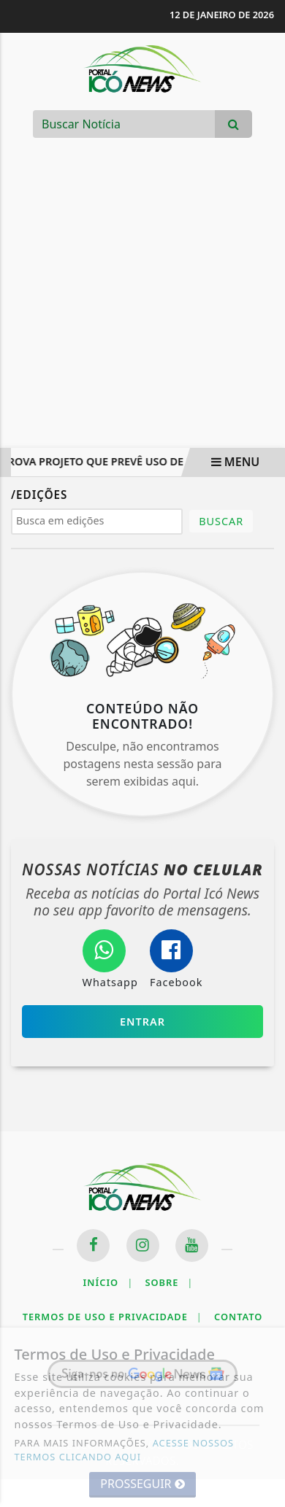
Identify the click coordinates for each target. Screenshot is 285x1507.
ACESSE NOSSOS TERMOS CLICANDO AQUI (125, 1449)
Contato (238, 1316)
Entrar (142, 1021)
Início (108, 1283)
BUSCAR (221, 521)
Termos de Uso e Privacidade (112, 1317)
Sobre (169, 1283)
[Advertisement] (148, 304)
